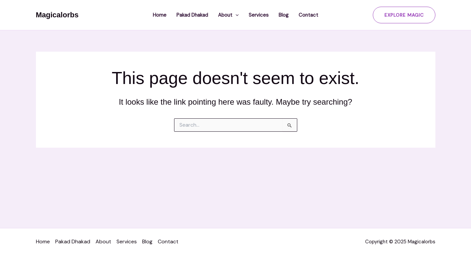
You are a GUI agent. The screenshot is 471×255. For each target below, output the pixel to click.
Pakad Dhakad (192, 15)
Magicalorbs (57, 15)
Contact (308, 15)
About (228, 15)
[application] (235, 15)
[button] (404, 15)
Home (159, 15)
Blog (284, 15)
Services (259, 15)
